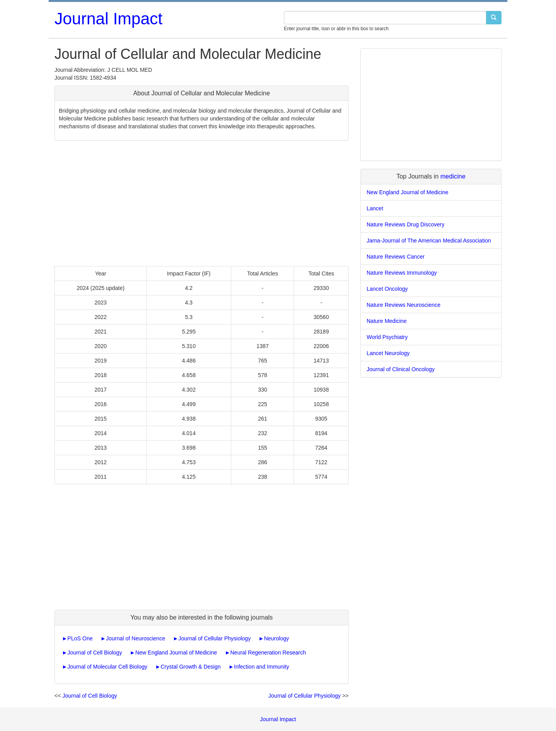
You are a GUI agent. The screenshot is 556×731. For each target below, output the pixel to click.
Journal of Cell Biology (94, 652)
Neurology (276, 638)
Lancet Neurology (388, 353)
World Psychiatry (387, 337)
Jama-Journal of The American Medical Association (429, 240)
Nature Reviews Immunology (402, 273)
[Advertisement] (202, 203)
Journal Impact (108, 18)
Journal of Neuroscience (135, 638)
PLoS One (80, 638)
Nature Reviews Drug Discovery (405, 224)
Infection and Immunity (261, 667)
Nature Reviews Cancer (396, 256)
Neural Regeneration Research (268, 652)
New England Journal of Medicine (176, 652)
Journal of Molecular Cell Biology (107, 667)
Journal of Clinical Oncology (401, 369)
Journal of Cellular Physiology (214, 638)
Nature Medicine (387, 321)
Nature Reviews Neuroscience (403, 305)
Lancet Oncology (387, 289)
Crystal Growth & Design (190, 667)
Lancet (375, 208)
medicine (452, 176)
